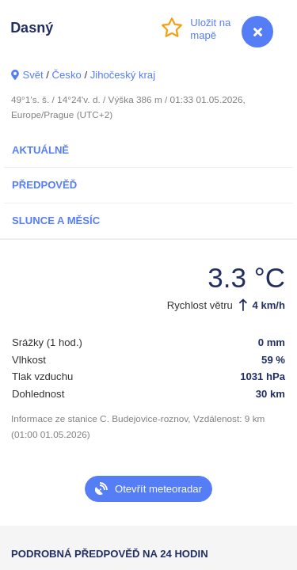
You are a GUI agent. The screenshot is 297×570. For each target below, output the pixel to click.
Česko (67, 75)
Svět (32, 75)
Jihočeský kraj (122, 75)
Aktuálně (40, 150)
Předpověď (44, 185)
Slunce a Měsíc (56, 220)
